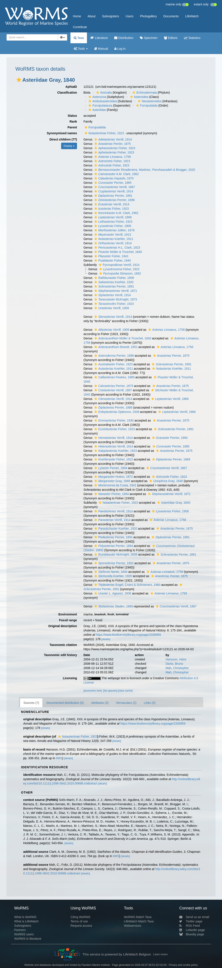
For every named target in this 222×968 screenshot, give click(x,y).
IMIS (59, 758)
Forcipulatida (146, 105)
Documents (171, 16)
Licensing (70, 678)
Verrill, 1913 (112, 234)
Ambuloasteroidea (102, 101)
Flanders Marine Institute (96, 964)
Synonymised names (62, 133)
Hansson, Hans (176, 659)
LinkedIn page (192, 930)
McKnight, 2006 (115, 554)
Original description (62, 626)
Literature (99, 38)
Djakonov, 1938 (116, 412)
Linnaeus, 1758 (112, 156)
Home (77, 16)
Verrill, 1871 (115, 290)
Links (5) (149, 702)
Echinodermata (144, 92)
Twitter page (190, 921)
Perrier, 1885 (112, 182)
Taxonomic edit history (60, 655)
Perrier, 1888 (113, 355)
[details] (105, 639)
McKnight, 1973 (115, 299)
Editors (170, 38)
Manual (101, 48)
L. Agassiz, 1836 (112, 593)
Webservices (132, 925)
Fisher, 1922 (119, 269)
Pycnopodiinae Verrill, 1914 (118, 265)
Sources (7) (31, 702)
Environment (67, 614)
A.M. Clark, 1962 (116, 174)
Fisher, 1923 (114, 148)
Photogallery (148, 16)
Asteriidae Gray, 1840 (173, 502)
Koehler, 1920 (113, 282)
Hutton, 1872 (113, 476)
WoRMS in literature (27, 938)
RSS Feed (189, 925)
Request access (81, 925)
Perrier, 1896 (114, 200)
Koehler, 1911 (113, 239)
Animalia (103, 92)
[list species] (110, 690)
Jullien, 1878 (113, 230)
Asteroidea (139, 97)
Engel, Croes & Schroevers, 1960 (126, 584)
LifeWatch (192, 16)
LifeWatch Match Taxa (139, 921)
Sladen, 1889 (113, 606)
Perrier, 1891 (112, 195)
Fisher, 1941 (110, 256)
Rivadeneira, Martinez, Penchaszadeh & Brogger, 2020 (144, 169)
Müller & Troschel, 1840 (117, 252)
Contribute (80, 27)
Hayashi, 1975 (113, 178)
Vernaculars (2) (126, 702)
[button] (18, 79)
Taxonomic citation (63, 645)
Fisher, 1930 (113, 420)
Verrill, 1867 (114, 187)
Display (69, 145)
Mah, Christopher (177, 668)
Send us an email (194, 917)
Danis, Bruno (174, 663)
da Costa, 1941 (114, 485)
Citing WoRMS (80, 917)
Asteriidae (96, 110)
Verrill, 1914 (112, 139)
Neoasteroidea (149, 101)
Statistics (192, 38)
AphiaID (71, 86)
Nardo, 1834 (110, 571)
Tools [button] (81, 48)
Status (72, 115)
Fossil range (68, 620)
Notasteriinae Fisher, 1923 (103, 133)
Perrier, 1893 (113, 563)
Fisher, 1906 (113, 278)
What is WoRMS (25, 917)
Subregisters (110, 16)
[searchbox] (31, 37)
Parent (72, 127)
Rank (73, 121)
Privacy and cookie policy (183, 964)
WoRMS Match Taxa (138, 917)
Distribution (123, 38)
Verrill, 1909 (111, 308)
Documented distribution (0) (65, 702)
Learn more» (160, 954)
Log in (120, 48)
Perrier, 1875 (112, 143)
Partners (20, 930)
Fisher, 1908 (112, 226)
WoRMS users (24, 934)
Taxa (79, 38)
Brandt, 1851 (115, 347)
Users (130, 16)
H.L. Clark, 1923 (116, 247)
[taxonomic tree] (92, 690)
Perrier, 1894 (169, 437)
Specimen (148, 38)
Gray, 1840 (165, 481)
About (92, 16)
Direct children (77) (63, 139)
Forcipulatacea (99, 105)
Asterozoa (96, 97)
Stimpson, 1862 (119, 273)
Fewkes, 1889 (113, 377)
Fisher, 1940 (112, 260)
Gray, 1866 (111, 481)
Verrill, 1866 (112, 217)
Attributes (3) (99, 702)
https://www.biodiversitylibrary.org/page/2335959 (128, 634)
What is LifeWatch (26, 921)
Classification (67, 92)
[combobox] (32, 37)
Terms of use (79, 921)
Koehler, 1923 (115, 450)
